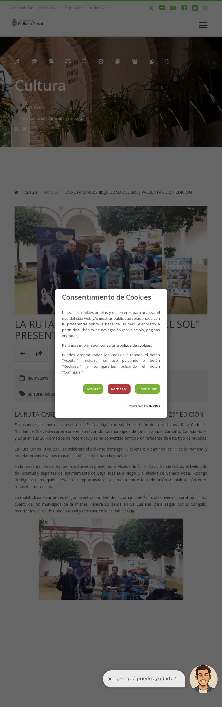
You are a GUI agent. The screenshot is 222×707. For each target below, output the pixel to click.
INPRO (154, 406)
